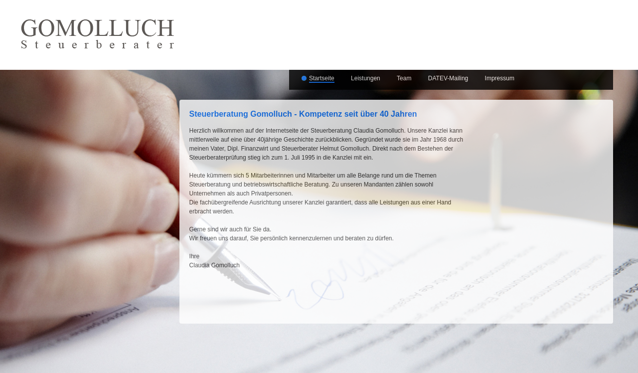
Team (404, 78)
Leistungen (365, 78)
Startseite (321, 78)
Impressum (499, 78)
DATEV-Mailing (448, 78)
